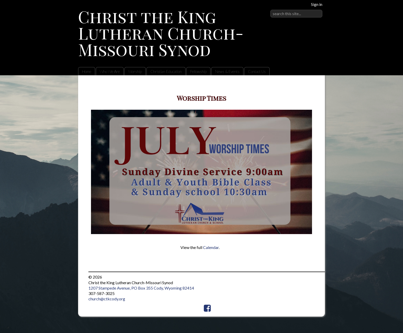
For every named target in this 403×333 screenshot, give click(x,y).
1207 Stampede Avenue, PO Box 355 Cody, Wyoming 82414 (141, 287)
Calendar (211, 247)
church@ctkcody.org (106, 298)
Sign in (316, 4)
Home (86, 71)
